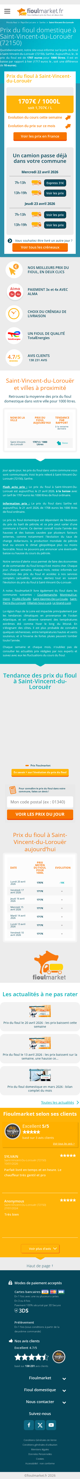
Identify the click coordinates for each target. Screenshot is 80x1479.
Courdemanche (47, 595)
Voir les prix (55, 193)
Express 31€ (55, 183)
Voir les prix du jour (40, 814)
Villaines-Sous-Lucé (39, 603)
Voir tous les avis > (64, 1143)
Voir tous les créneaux (40, 247)
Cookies (40, 1458)
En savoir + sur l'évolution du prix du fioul (40, 772)
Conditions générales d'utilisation (40, 1444)
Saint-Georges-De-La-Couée (50, 599)
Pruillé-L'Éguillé (21, 599)
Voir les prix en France (40, 136)
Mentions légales (40, 1449)
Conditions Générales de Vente (40, 1440)
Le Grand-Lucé (61, 603)
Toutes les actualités (57, 1102)
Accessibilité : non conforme (40, 1463)
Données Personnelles (40, 1454)
